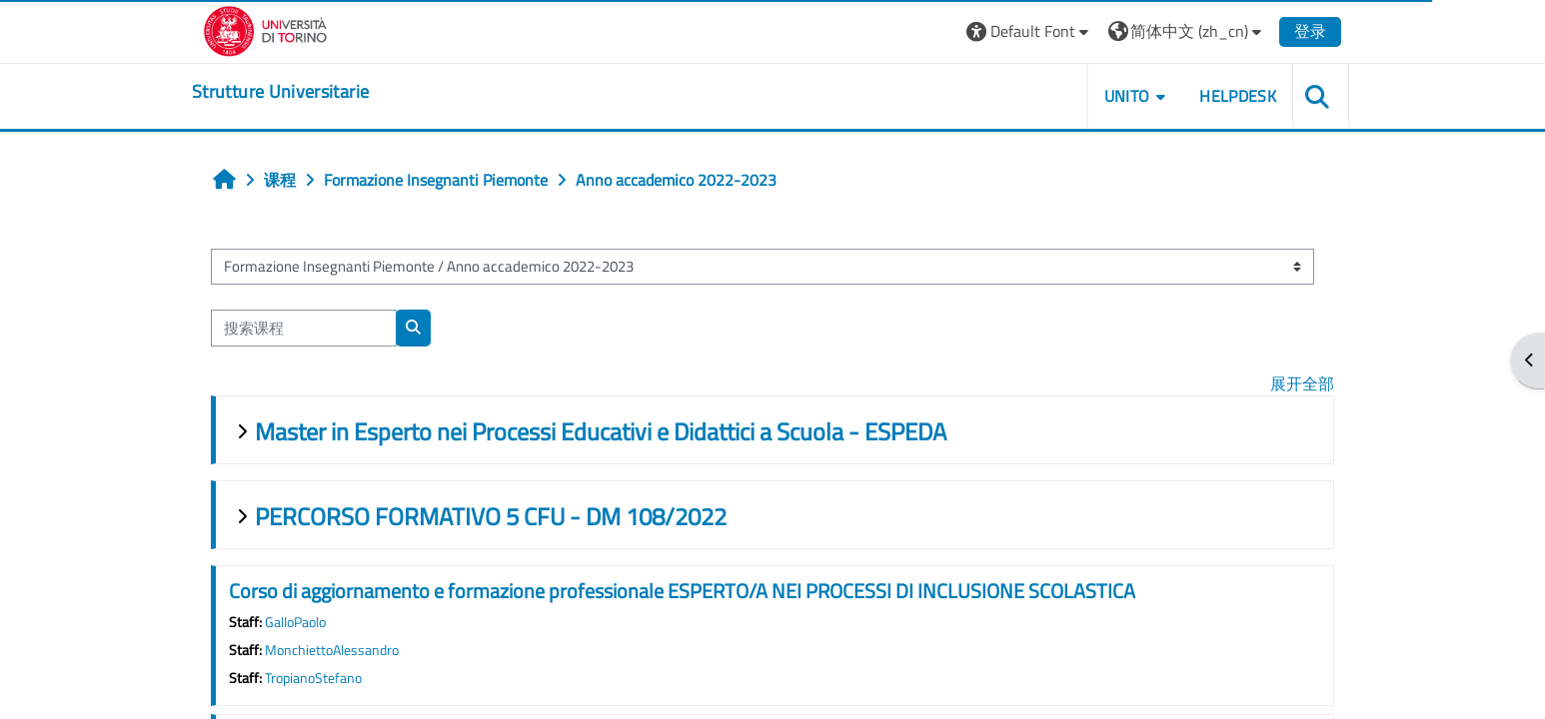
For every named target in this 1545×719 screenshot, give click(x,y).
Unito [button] (1127, 96)
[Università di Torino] (265, 29)
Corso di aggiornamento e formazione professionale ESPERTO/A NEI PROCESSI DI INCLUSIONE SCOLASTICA (682, 590)
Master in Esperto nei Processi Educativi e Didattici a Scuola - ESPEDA (600, 431)
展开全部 (1302, 383)
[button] (1029, 31)
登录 (1310, 31)
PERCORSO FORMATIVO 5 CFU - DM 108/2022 (491, 516)
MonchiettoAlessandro (332, 650)
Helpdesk (1237, 96)
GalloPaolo (295, 622)
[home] (280, 92)
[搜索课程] (304, 328)
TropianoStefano (313, 678)
